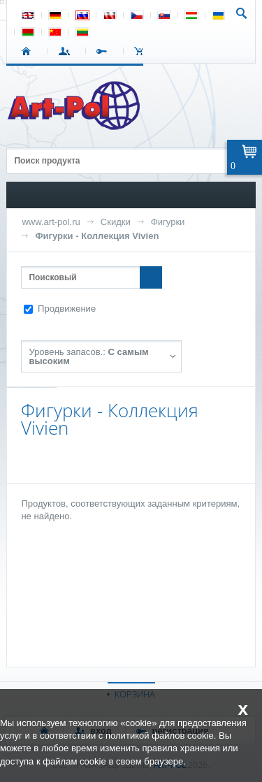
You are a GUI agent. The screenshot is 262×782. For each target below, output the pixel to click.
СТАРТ (29, 51)
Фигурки (168, 222)
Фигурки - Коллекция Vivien (97, 236)
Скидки (116, 222)
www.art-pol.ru (51, 222)
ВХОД (67, 51)
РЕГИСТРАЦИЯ (104, 51)
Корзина (142, 51)
